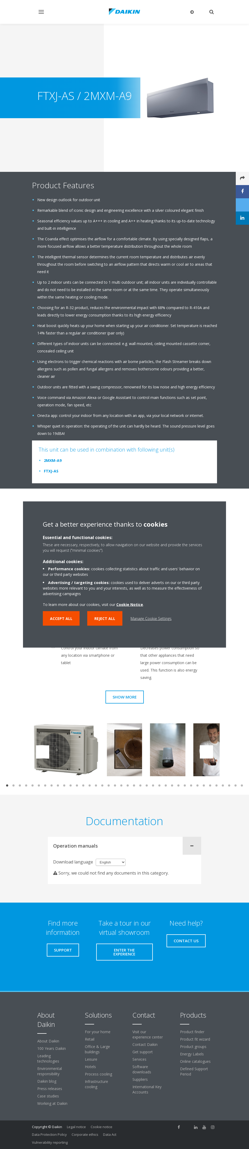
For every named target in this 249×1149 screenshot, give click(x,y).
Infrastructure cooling (96, 1084)
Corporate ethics (85, 1134)
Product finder (192, 1031)
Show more (125, 697)
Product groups (193, 1046)
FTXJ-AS (51, 471)
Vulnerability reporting (50, 1142)
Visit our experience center (147, 1034)
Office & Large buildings (97, 1049)
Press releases (49, 1088)
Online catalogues (195, 1061)
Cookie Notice (129, 604)
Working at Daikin (52, 1103)
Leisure (91, 1059)
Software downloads (141, 1069)
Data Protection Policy (49, 1134)
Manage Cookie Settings (151, 618)
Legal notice (76, 1126)
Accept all (61, 618)
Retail (89, 1039)
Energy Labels (192, 1053)
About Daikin (48, 1041)
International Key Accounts (147, 1089)
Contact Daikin (145, 1044)
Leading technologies (48, 1058)
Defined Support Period (194, 1071)
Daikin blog (46, 1081)
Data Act (109, 1134)
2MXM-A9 (53, 460)
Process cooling (98, 1074)
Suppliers (140, 1079)
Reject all (104, 618)
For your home (97, 1031)
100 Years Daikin (51, 1048)
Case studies (48, 1096)
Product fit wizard (195, 1039)
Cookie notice (101, 1126)
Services (139, 1059)
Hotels (90, 1066)
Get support (142, 1051)
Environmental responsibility (49, 1071)
